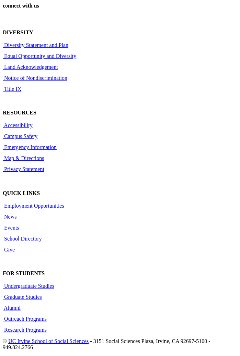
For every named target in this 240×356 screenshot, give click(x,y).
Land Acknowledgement (30, 67)
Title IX (12, 89)
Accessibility (18, 125)
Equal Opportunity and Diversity (39, 56)
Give (9, 250)
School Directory (22, 239)
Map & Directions (23, 158)
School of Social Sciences (60, 341)
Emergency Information (30, 147)
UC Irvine (20, 341)
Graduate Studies (22, 297)
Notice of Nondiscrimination (35, 78)
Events (11, 228)
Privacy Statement (23, 169)
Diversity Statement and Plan (35, 45)
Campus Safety (20, 136)
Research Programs (25, 330)
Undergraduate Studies (28, 286)
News (9, 217)
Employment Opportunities (33, 206)
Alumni (12, 308)
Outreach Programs (25, 319)
